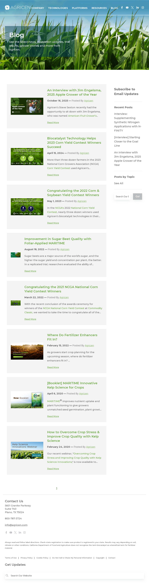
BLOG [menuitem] (114, 8)
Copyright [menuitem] (100, 558)
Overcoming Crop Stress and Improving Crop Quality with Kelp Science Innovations (74, 457)
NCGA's (59, 208)
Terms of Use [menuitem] (11, 558)
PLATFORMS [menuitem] (80, 8)
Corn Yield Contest (58, 168)
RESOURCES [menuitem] (99, 8)
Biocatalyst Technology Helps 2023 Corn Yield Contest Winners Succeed (74, 142)
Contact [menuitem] (111, 558)
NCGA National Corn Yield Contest (63, 308)
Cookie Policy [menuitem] (42, 558)
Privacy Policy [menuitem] (27, 558)
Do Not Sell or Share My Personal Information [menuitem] (72, 558)
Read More (53, 122)
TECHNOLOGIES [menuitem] (58, 8)
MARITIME (53, 401)
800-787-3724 (13, 518)
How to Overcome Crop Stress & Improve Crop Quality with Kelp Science (73, 436)
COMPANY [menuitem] (37, 8)
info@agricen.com (16, 525)
